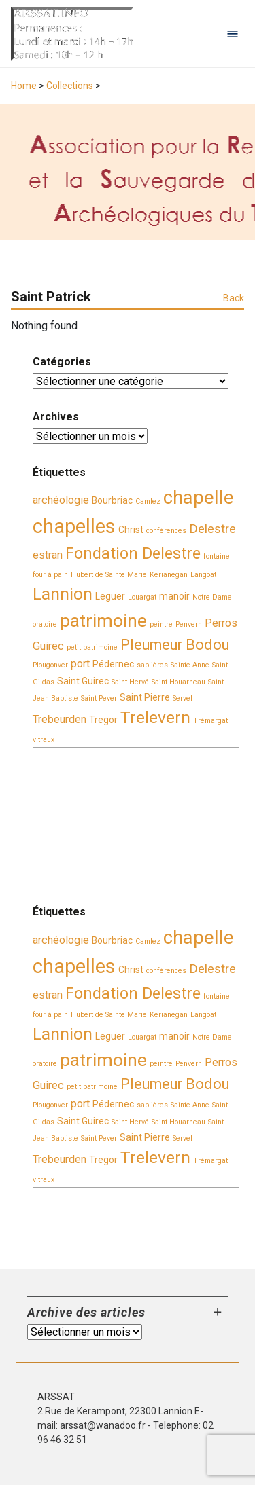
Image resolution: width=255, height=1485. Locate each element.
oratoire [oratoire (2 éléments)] (45, 624)
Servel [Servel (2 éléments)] (182, 698)
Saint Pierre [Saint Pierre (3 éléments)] (145, 697)
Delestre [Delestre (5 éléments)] (212, 528)
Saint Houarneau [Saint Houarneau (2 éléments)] (178, 682)
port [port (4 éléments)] (80, 663)
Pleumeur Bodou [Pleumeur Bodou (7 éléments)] (174, 644)
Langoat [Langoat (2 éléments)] (203, 574)
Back (233, 298)
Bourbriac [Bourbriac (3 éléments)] (112, 500)
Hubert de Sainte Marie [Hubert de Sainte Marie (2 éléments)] (109, 574)
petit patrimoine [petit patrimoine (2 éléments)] (92, 647)
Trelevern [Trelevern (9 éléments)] (155, 717)
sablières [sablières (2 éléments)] (152, 665)
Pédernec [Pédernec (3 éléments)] (113, 664)
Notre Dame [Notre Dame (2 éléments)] (212, 597)
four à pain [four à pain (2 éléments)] (50, 574)
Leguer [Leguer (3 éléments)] (110, 596)
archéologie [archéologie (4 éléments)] (61, 500)
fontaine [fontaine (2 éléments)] (216, 556)
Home (24, 85)
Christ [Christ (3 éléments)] (130, 529)
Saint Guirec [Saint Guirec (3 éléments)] (83, 681)
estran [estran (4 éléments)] (48, 555)
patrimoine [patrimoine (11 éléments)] (103, 620)
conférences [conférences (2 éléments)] (166, 530)
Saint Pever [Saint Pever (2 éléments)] (99, 698)
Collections (69, 85)
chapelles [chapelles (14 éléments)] (74, 526)
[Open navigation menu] (232, 34)
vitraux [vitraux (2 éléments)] (43, 739)
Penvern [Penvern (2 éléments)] (188, 624)
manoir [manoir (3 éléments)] (174, 596)
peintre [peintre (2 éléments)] (161, 624)
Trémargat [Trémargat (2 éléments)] (210, 720)
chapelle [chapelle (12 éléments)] (198, 498)
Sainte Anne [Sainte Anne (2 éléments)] (190, 665)
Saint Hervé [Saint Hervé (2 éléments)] (130, 682)
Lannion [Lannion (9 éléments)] (62, 594)
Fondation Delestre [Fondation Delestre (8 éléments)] (133, 553)
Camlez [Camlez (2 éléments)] (147, 501)
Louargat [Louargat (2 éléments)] (142, 597)
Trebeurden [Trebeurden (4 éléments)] (59, 719)
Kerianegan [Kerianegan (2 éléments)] (169, 574)
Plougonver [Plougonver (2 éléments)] (50, 665)
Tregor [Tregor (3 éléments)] (103, 719)
